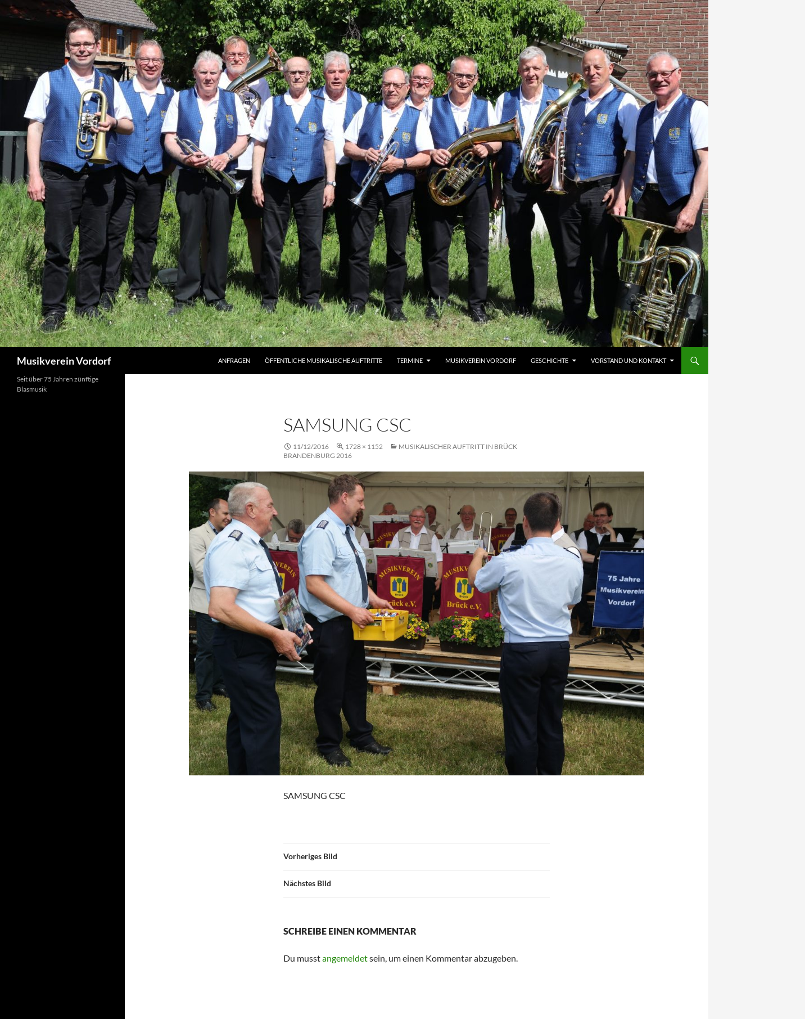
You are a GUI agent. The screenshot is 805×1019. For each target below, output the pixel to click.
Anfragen (234, 360)
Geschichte (549, 360)
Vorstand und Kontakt (628, 360)
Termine (410, 360)
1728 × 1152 (364, 446)
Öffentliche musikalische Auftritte (323, 360)
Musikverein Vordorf (64, 360)
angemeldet (345, 958)
